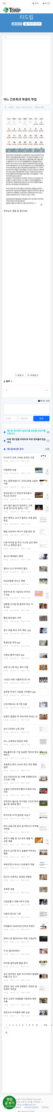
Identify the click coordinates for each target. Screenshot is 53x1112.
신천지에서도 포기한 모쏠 (15, 704)
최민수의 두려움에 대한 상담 (17, 1012)
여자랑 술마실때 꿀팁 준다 (16, 963)
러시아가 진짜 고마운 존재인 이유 (19, 457)
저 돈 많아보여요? (12, 951)
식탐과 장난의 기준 (12, 914)
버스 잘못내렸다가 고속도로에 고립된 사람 (21, 482)
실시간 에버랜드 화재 (13, 556)
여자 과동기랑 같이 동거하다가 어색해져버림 (21, 827)
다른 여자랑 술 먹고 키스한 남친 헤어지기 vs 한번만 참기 (20, 543)
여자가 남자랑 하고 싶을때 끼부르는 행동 (20, 852)
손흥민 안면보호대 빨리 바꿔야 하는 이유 (20, 790)
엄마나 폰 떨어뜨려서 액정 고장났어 (20, 938)
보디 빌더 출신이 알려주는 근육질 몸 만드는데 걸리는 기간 (18, 506)
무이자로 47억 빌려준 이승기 (17, 815)
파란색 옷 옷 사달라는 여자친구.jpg (17, 593)
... (41, 1025)
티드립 (26, 17)
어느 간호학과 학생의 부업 (16, 741)
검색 (35, 3)
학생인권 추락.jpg (12, 642)
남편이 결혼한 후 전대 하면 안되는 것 (20, 716)
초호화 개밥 (9, 889)
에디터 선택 (43, 401)
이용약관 (45, 1107)
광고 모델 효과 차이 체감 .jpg (17, 630)
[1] (48, 441)
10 (36, 1025)
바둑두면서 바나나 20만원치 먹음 (19, 864)
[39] (47, 449)
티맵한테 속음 (10, 470)
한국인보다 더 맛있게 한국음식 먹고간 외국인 (18, 494)
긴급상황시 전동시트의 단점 (16, 901)
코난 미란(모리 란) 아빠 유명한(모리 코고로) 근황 (20, 778)
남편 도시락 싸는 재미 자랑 (16, 667)
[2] (48, 432)
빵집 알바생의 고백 (12, 618)
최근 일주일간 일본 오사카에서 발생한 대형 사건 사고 (21, 975)
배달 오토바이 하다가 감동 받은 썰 (19, 531)
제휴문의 (18, 1107)
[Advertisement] (25, 69)
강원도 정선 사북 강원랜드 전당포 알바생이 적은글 (20, 987)
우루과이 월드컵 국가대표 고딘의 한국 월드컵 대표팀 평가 (21, 802)
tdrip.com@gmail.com (26, 1105)
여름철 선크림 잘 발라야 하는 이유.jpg (18, 605)
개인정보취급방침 (31, 1107)
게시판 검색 (32, 24)
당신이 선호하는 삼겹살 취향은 (18, 877)
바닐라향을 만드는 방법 (14, 581)
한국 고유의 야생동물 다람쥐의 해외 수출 (20, 1000)
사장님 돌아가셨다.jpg (14, 655)
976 (45, 1025)
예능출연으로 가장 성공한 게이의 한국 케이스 (21, 753)
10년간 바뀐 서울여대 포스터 (17, 679)
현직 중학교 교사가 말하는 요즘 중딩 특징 (20, 519)
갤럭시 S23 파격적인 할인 (15, 568)
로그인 (46, 3)
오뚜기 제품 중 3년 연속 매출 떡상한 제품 (18, 839)
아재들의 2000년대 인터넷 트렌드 (19, 926)
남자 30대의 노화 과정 (14, 729)
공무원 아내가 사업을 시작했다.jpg (20, 692)
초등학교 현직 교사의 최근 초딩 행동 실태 (20, 765)
